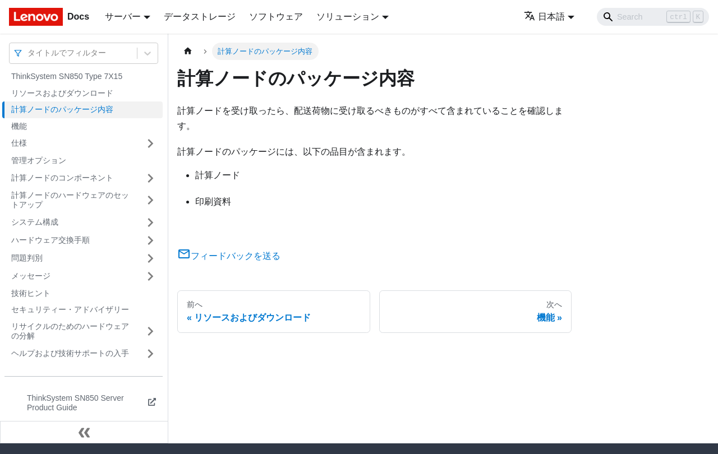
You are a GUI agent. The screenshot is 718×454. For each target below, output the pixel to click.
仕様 (19, 142)
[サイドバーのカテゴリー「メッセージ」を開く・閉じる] (150, 276)
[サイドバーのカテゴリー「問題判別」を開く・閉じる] (150, 258)
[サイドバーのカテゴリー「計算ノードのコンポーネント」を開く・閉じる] (150, 178)
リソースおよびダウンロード (62, 93)
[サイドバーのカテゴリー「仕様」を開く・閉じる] (150, 143)
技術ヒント (30, 293)
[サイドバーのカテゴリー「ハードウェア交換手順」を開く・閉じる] (150, 240)
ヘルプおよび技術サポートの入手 (70, 353)
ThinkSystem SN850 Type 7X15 (66, 76)
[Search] (653, 17)
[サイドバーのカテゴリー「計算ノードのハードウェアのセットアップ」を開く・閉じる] (150, 200)
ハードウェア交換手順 (50, 239)
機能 (19, 126)
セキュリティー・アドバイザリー (70, 309)
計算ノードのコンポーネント (62, 177)
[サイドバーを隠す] (84, 432)
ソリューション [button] (347, 16)
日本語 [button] (544, 16)
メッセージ (30, 275)
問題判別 (27, 257)
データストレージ (200, 16)
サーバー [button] (123, 16)
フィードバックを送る (228, 256)
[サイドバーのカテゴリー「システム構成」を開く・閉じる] (150, 222)
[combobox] (28, 53)
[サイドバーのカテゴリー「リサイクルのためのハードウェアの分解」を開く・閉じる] (150, 331)
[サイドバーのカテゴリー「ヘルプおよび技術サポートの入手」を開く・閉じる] (150, 354)
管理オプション (38, 160)
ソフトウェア (276, 16)
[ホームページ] (188, 51)
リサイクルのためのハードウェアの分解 (70, 331)
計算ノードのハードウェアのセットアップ (70, 200)
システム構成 (34, 221)
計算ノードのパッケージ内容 (62, 109)
